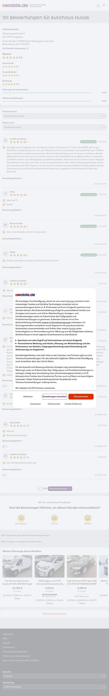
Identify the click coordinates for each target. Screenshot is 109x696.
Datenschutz (54, 403)
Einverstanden (81, 396)
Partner (70, 301)
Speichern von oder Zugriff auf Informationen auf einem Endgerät (50, 340)
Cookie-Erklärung (73, 403)
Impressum (35, 403)
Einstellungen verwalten (54, 396)
